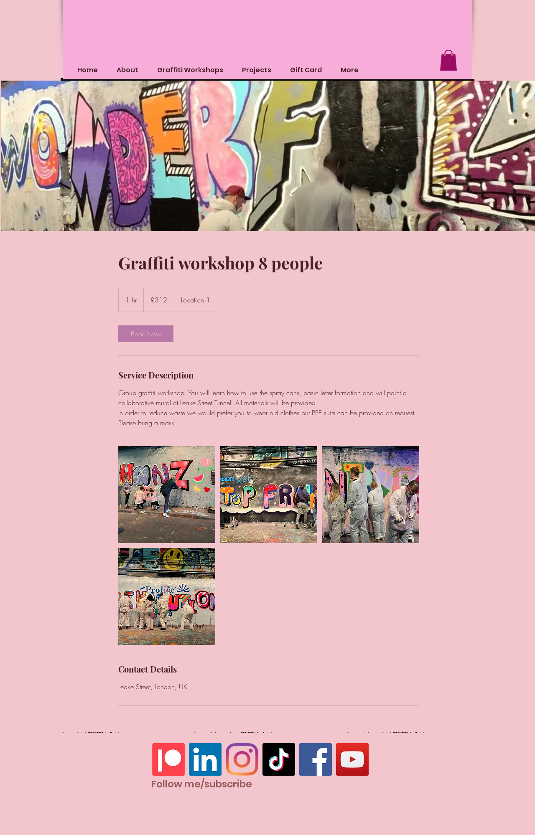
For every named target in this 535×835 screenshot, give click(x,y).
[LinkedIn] (205, 759)
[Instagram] (242, 759)
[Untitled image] (166, 494)
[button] (448, 60)
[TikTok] (278, 759)
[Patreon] (168, 759)
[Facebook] (315, 759)
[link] (145, 333)
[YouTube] (352, 759)
